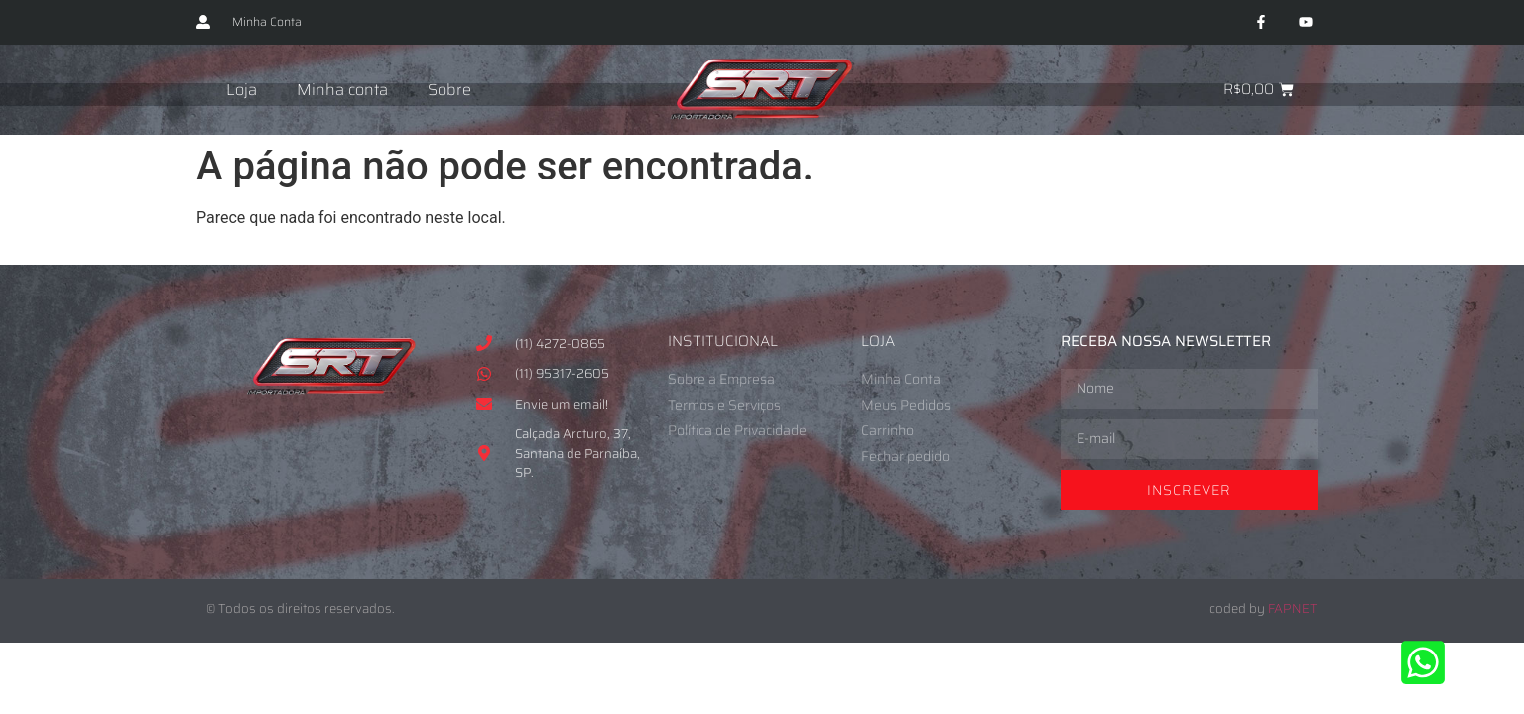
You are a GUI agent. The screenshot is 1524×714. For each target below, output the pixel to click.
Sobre (449, 89)
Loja (241, 89)
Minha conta (342, 89)
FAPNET (1293, 608)
